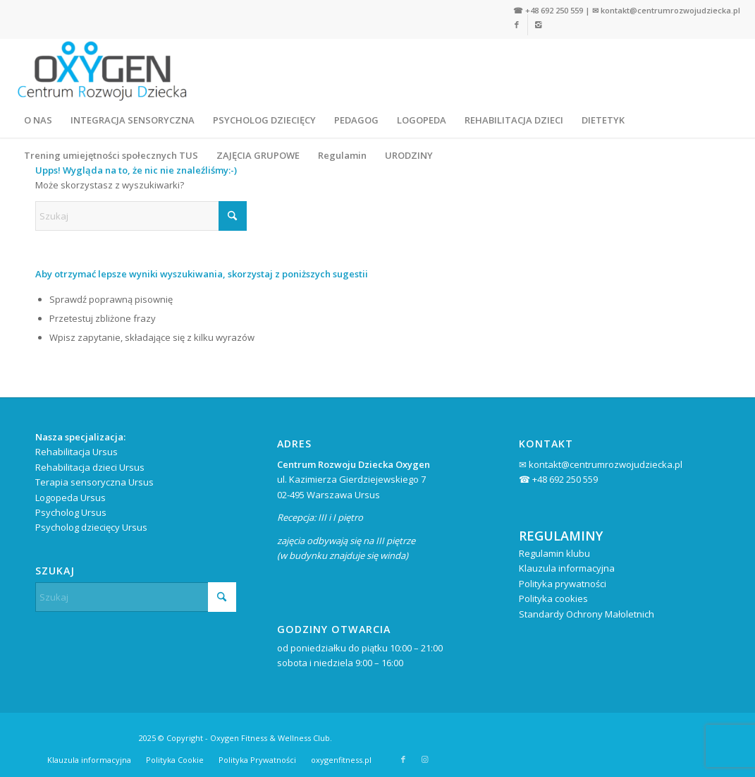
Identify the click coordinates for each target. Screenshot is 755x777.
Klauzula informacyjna (567, 568)
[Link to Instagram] (424, 759)
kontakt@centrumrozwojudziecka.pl (670, 10)
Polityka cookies (553, 598)
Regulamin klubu (554, 553)
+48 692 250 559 (554, 10)
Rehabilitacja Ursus (76, 451)
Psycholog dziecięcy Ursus (91, 527)
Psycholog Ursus (70, 512)
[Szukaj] (141, 216)
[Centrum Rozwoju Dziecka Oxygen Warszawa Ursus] (102, 70)
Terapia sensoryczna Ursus (94, 482)
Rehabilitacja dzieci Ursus (90, 467)
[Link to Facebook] (403, 759)
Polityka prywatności (562, 583)
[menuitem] (38, 120)
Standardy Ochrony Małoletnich (586, 614)
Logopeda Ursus (70, 497)
